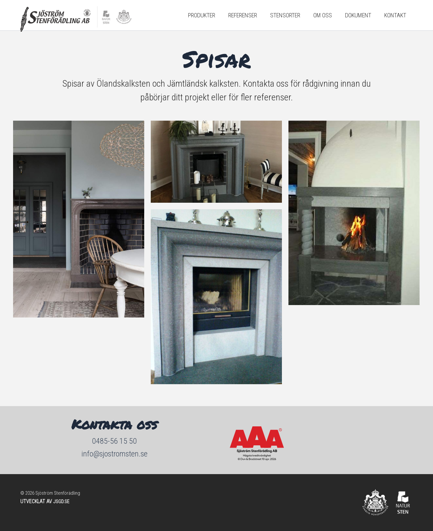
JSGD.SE (62, 501)
